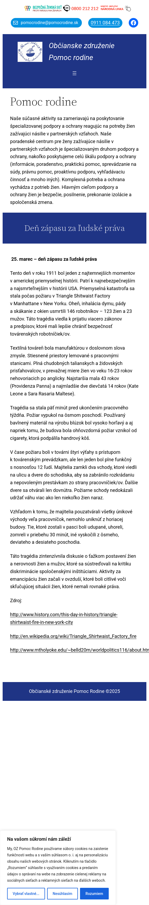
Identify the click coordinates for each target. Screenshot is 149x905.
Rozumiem (94, 894)
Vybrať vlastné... (26, 894)
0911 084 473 (105, 22)
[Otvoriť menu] (74, 73)
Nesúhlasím (62, 894)
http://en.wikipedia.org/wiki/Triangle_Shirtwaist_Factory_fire (73, 636)
